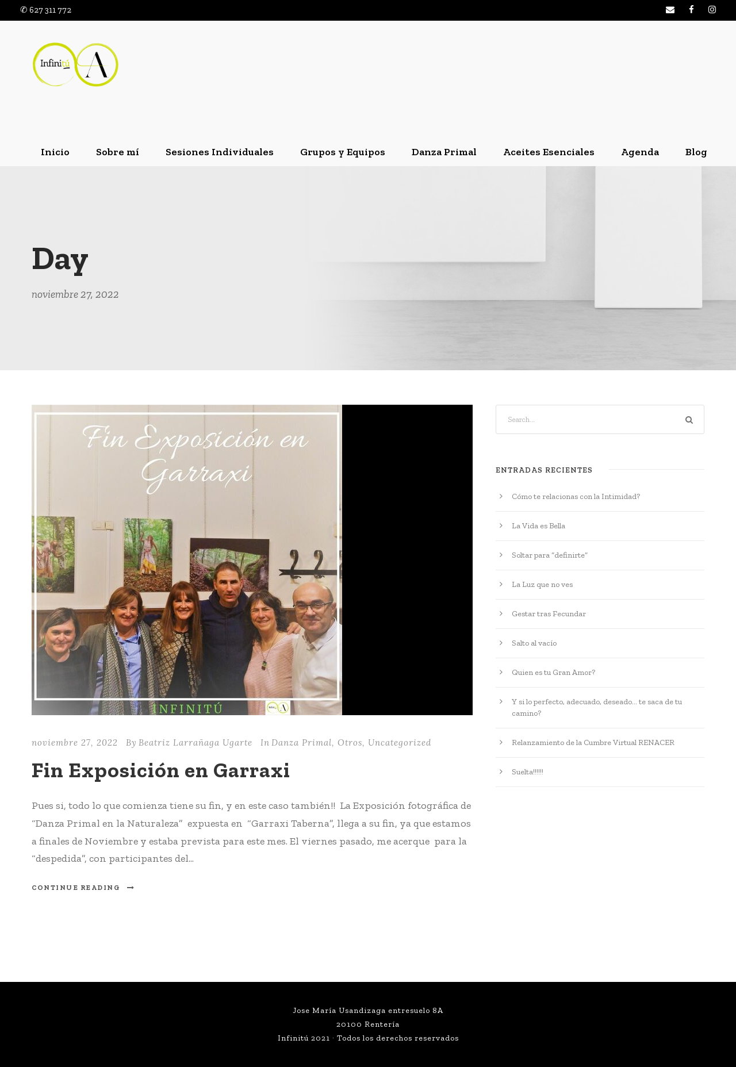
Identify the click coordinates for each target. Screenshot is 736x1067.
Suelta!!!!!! (527, 772)
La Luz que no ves (542, 584)
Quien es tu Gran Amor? (553, 672)
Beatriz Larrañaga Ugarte (195, 742)
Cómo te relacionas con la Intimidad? (576, 496)
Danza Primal (444, 151)
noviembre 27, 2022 (75, 742)
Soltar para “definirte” (550, 555)
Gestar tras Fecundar (549, 614)
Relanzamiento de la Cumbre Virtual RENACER (593, 742)
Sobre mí (117, 151)
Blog (696, 151)
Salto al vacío (534, 643)
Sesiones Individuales (220, 151)
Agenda (640, 151)
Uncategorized (399, 742)
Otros (350, 742)
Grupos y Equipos (342, 151)
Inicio (55, 151)
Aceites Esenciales (549, 151)
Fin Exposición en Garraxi (161, 769)
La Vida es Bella (538, 526)
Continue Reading (83, 888)
